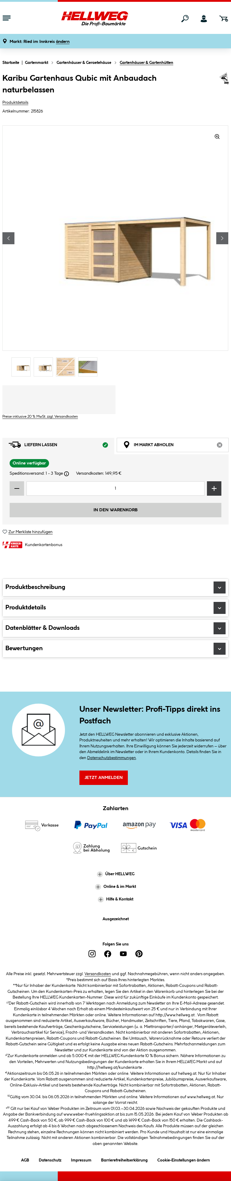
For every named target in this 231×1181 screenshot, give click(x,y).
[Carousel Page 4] (89, 367)
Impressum (81, 1159)
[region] (115, 251)
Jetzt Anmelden (104, 778)
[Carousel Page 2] (45, 367)
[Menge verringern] (17, 488)
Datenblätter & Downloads (115, 628)
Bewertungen (115, 649)
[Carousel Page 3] (67, 367)
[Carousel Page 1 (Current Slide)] (22, 367)
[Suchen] (185, 18)
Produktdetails (15, 102)
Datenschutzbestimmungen (111, 758)
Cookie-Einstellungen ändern (183, 1159)
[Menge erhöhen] (214, 488)
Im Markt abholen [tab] (176, 446)
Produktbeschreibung (115, 587)
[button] (39, 42)
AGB (25, 1159)
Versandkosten (98, 974)
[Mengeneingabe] (115, 488)
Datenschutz (50, 1159)
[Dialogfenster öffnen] (66, 473)
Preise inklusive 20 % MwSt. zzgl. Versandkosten (40, 416)
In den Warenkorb (115, 510)
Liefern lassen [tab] (61, 446)
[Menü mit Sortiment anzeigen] (6, 18)
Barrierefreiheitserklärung (124, 1159)
